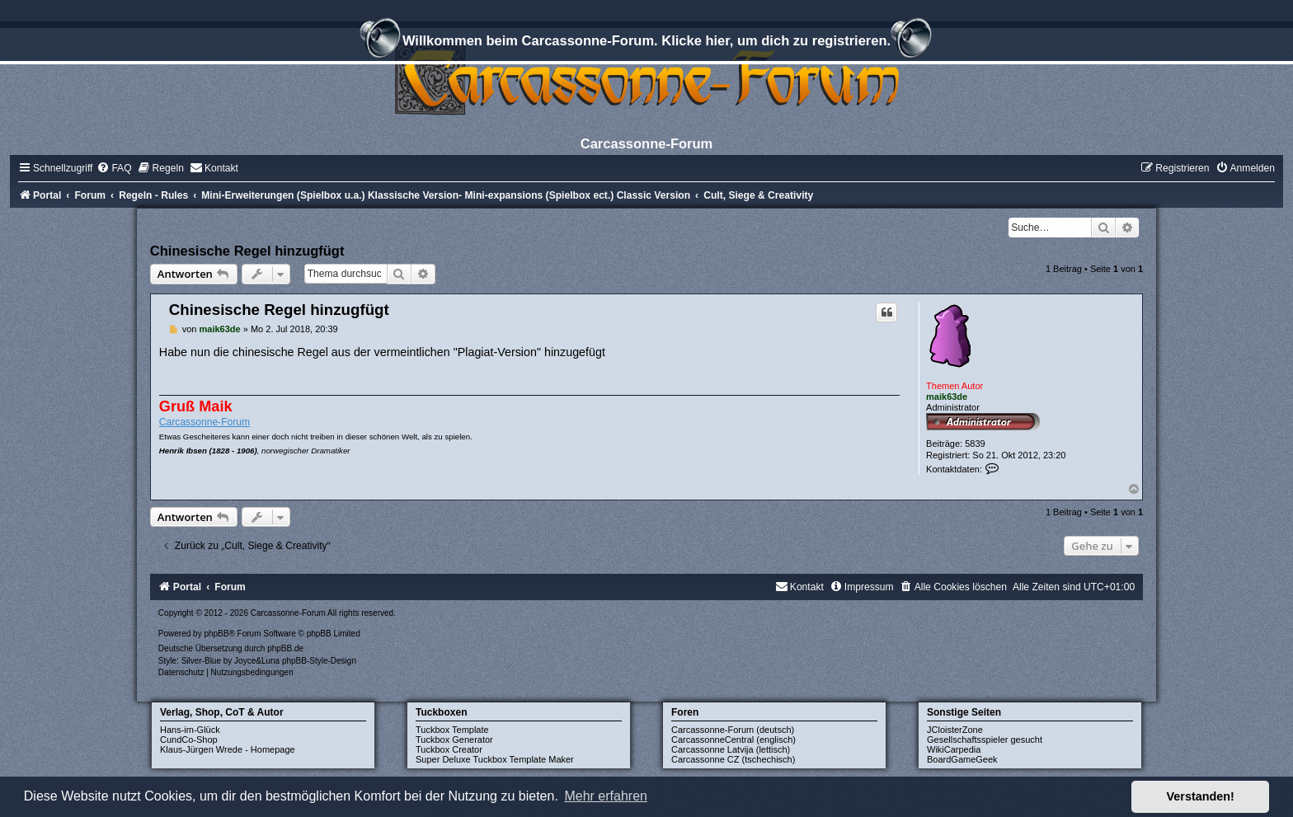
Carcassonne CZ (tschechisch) (733, 759)
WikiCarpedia (953, 749)
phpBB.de (285, 648)
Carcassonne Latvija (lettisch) (730, 749)
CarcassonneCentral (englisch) (733, 739)
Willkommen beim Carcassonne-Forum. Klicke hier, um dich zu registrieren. (646, 42)
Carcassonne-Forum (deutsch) (732, 730)
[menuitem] (113, 168)
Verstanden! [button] (1200, 796)
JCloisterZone (955, 730)
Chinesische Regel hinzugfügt (247, 250)
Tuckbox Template (452, 730)
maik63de (946, 396)
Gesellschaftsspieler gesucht (984, 739)
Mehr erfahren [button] (605, 796)
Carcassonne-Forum (204, 422)
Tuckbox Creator (449, 749)
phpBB (216, 633)
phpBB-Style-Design (319, 660)
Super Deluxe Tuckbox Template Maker (495, 759)
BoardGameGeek (962, 759)
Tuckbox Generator (454, 739)
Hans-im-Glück (190, 730)
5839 (975, 443)
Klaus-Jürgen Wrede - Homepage (227, 749)
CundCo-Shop (189, 739)
